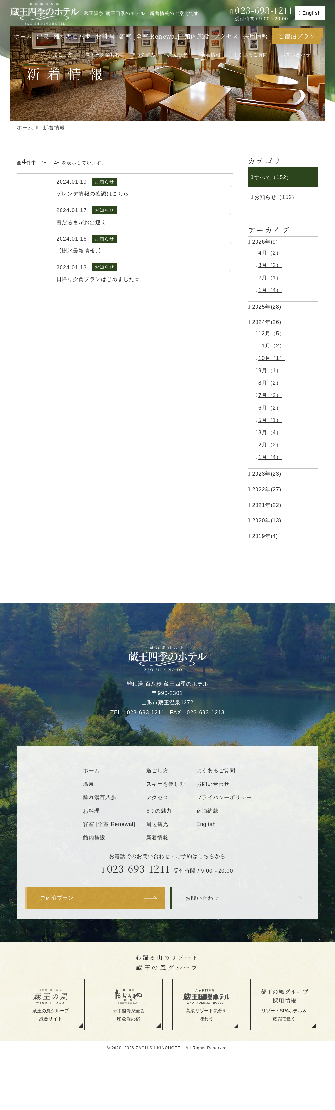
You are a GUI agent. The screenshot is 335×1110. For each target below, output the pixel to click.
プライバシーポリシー (224, 797)
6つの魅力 (144, 54)
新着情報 (211, 54)
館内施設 (197, 36)
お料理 (105, 36)
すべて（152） (273, 177)
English (311, 13)
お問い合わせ (295, 54)
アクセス (226, 36)
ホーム (23, 36)
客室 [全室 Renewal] (149, 36)
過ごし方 (63, 54)
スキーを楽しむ (102, 54)
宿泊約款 (207, 811)
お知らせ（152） (275, 197)
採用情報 (255, 36)
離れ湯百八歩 (72, 36)
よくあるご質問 (250, 54)
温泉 (43, 36)
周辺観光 (178, 54)
